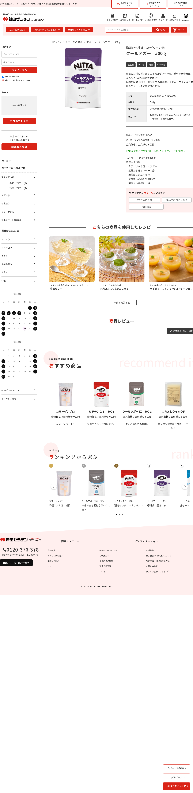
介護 (147, 183)
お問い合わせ (174, 17)
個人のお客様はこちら (180, 4)
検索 (160, 29)
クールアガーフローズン (93, 501)
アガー (90, 42)
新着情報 (150, 550)
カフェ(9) (5, 239)
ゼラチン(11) (7, 176)
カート (179, 29)
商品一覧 (51, 550)
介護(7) (4, 280)
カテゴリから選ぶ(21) (13, 168)
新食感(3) (5, 203)
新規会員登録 (19, 146)
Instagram (186, 16)
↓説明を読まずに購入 (176, 786)
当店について (125, 16)
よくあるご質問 (150, 16)
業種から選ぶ (135, 170)
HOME (55, 42)
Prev (53, 487)
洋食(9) (4, 255)
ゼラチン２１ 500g (101, 411)
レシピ (50, 566)
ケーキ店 (150, 170)
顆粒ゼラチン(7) (18, 183)
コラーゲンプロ (65, 411)
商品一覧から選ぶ (17, 29)
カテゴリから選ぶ (72, 42)
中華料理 (150, 179)
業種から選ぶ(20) (10, 230)
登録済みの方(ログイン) (153, 4)
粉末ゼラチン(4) (18, 188)
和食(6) (4, 272)
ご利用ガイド (137, 16)
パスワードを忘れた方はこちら (16, 80)
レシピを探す (112, 16)
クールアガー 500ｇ (157, 501)
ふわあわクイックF (173, 411)
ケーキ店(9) (6, 247)
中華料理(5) (6, 264)
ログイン (148, 193)
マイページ (163, 16)
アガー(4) (5, 195)
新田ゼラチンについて (11, 390)
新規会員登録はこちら (124, 4)
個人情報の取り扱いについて (158, 555)
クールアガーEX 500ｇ (137, 411)
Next (184, 487)
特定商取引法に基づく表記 (157, 560)
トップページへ (176, 777)
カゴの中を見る (19, 121)
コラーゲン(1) (8, 211)
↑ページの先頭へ (176, 768)
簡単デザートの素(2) (11, 219)
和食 (147, 174)
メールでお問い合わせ (16, 562)
